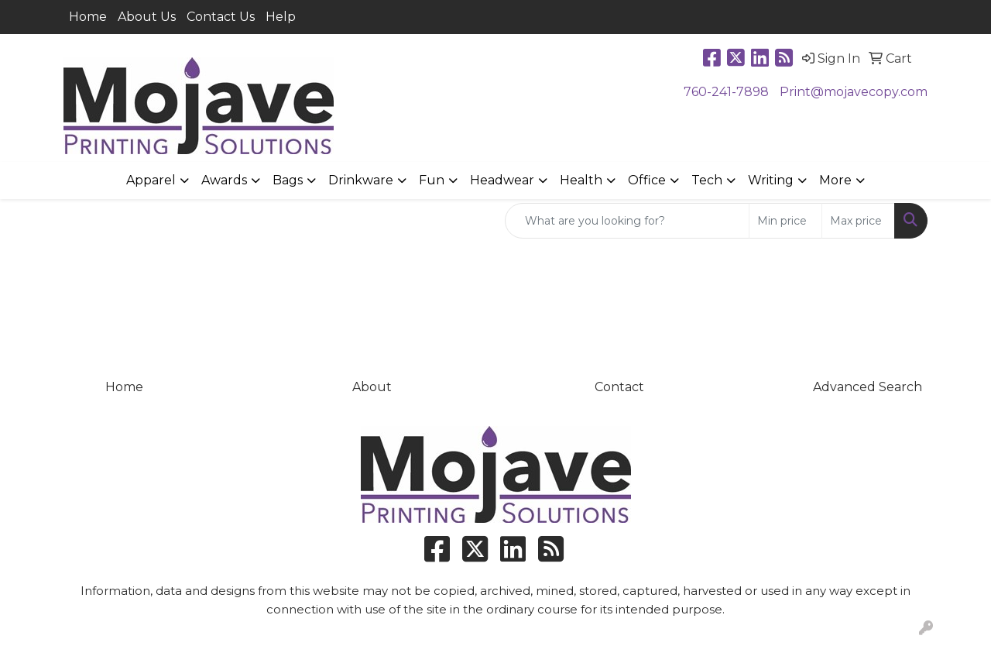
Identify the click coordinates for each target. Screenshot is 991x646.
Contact (619, 387)
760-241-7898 (726, 91)
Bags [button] (288, 180)
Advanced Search (867, 387)
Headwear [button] (502, 180)
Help (281, 16)
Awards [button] (224, 180)
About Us (147, 16)
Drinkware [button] (360, 180)
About (372, 387)
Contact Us (221, 16)
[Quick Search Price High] (858, 221)
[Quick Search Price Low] (785, 221)
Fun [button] (431, 180)
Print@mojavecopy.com (854, 91)
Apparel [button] (151, 180)
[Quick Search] (627, 221)
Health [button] (581, 180)
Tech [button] (706, 180)
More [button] (835, 180)
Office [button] (647, 180)
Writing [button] (771, 180)
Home (88, 16)
